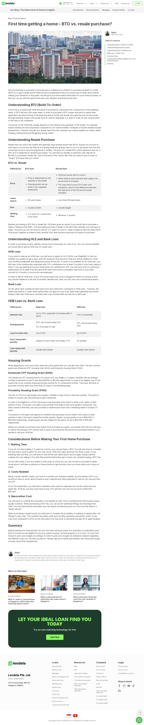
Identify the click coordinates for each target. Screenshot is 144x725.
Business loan (57, 670)
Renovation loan (57, 680)
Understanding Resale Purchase (118, 47)
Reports (99, 687)
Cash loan (55, 691)
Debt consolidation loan (60, 677)
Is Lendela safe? (102, 699)
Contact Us (125, 3)
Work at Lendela (102, 680)
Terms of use (122, 670)
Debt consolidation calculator (80, 684)
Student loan (56, 687)
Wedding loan (57, 684)
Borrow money (57, 701)
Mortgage (104, 10)
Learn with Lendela (80, 673)
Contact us (100, 673)
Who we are (100, 666)
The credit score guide (82, 677)
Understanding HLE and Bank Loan (119, 50)
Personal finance (90, 10)
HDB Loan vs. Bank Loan (115, 53)
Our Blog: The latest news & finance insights (32, 10)
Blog (10, 18)
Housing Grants (112, 56)
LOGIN (137, 3)
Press (98, 684)
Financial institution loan (60, 698)
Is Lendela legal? (102, 703)
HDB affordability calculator (80, 690)
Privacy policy (123, 666)
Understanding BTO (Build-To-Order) (120, 45)
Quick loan (56, 694)
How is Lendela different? (101, 692)
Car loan (130, 10)
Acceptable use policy (126, 673)
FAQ (116, 3)
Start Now (54, 637)
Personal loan (74, 10)
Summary (110, 64)
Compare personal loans (60, 705)
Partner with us (101, 677)
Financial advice (117, 10)
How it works (100, 670)
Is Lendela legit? (101, 696)
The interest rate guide (82, 680)
